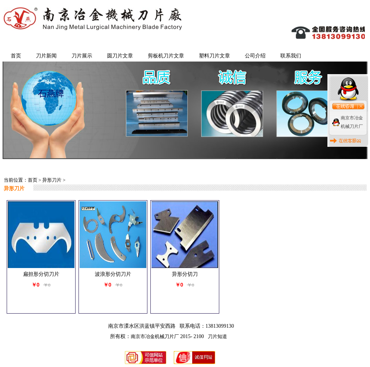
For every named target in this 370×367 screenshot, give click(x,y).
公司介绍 (255, 56)
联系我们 (290, 56)
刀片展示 (81, 56)
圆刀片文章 (120, 56)
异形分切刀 (185, 274)
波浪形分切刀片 (113, 274)
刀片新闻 (46, 56)
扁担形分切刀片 (41, 274)
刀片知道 (217, 336)
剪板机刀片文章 (166, 56)
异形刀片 (51, 180)
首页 (16, 56)
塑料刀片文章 (214, 56)
